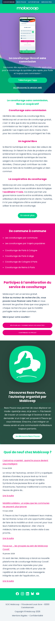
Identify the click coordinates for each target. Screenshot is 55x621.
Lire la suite (8, 495)
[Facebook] (17, 594)
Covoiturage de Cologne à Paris (21, 261)
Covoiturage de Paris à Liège (19, 256)
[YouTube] (37, 594)
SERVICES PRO (46, 2)
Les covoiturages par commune (21, 237)
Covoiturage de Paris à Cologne (21, 250)
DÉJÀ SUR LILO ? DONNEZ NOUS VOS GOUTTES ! (27, 325)
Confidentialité (36, 615)
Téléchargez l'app (27, 80)
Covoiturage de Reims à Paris (20, 267)
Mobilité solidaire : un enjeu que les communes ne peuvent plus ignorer (26, 505)
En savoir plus (27, 215)
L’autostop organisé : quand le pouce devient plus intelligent (25, 462)
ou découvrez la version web (27, 87)
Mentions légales (19, 615)
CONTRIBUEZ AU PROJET (27, 333)
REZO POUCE (21, 2)
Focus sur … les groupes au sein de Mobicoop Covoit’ (25, 547)
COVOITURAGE (8, 2)
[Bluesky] (32, 594)
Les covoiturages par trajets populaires (25, 243)
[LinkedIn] (27, 594)
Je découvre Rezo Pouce (27, 436)
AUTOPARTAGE (33, 2)
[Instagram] (22, 594)
